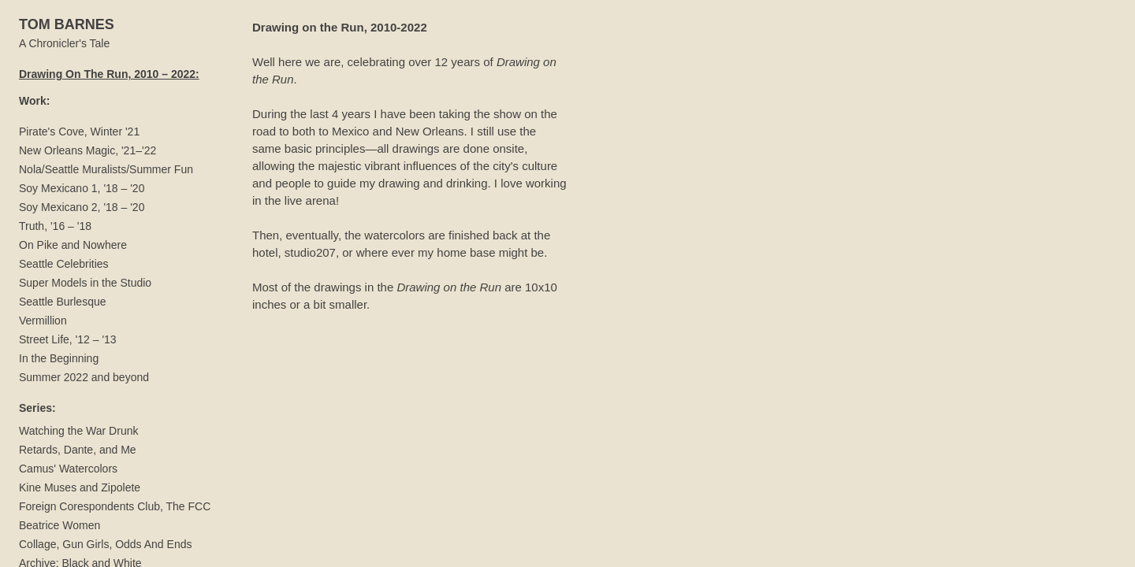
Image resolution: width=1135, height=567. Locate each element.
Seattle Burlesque (62, 301)
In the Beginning (59, 358)
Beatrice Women (59, 525)
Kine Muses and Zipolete (79, 487)
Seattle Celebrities (64, 264)
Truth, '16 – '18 (55, 226)
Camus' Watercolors (68, 468)
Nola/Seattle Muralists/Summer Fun (106, 169)
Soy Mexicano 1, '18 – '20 (81, 188)
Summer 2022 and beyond (84, 377)
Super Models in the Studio (85, 282)
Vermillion (43, 320)
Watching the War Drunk (78, 430)
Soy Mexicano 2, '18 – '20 (81, 207)
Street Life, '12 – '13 (68, 339)
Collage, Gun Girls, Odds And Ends (105, 544)
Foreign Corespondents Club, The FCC (114, 506)
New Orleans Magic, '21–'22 (87, 150)
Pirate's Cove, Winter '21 (79, 131)
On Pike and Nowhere (73, 245)
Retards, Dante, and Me (77, 449)
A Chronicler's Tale (64, 43)
